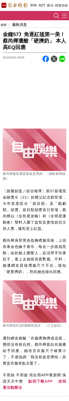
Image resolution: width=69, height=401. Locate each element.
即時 (33, 5)
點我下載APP (40, 381)
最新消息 (19, 24)
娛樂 (4, 24)
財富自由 (61, 5)
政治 (50, 5)
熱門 (42, 5)
